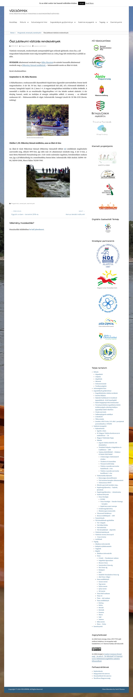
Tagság (102, 22)
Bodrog (101, 603)
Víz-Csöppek (101, 523)
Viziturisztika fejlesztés (104, 476)
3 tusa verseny (101, 537)
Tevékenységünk (101, 386)
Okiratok (98, 381)
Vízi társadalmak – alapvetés (106, 530)
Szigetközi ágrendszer (106, 560)
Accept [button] (81, 3)
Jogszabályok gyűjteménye (61, 22)
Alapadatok (99, 374)
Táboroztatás (99, 419)
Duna (98, 556)
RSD (100, 572)
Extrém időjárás (100, 395)
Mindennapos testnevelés (107, 511)
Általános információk (102, 544)
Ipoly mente (103, 589)
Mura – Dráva (101, 624)
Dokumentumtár (100, 384)
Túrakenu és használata (108, 461)
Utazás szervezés (100, 412)
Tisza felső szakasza (103, 593)
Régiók (97, 551)
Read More (90, 3)
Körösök (101, 610)
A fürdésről (99, 417)
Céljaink (98, 377)
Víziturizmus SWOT (105, 483)
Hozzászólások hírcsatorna (102, 676)
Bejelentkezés (98, 671)
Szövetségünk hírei (39, 22)
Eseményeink (116, 22)
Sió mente (102, 591)
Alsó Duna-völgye (104, 577)
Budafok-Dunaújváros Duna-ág (109, 575)
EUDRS (102, 499)
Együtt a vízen (101, 431)
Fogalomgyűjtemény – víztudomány (109, 492)
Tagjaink (98, 549)
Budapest (102, 570)
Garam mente (103, 582)
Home (12, 33)
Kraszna (101, 612)
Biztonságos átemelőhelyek (108, 478)
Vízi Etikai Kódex (102, 525)
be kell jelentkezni (36, 229)
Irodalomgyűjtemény (106, 509)
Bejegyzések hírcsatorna (102, 674)
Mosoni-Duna (103, 563)
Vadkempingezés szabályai (104, 414)
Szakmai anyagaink (86, 22)
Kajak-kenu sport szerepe (108, 506)
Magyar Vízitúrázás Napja (105, 438)
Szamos (101, 619)
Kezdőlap (13, 22)
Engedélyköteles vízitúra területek (106, 393)
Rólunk (23, 22)
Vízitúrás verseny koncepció (104, 534)
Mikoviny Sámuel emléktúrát (34, 65)
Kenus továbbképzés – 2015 (106, 516)
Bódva (101, 605)
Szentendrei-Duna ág (106, 565)
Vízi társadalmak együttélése (104, 520)
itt (65, 149)
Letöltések (98, 539)
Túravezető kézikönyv (104, 513)
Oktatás (99, 440)
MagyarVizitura (26, 46)
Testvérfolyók (99, 518)
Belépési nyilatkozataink (103, 546)
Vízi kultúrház (101, 527)
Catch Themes (120, 689)
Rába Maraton (47, 62)
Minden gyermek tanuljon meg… (108, 485)
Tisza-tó (99, 596)
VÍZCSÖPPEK (18, 11)
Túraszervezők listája (107, 464)
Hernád (101, 608)
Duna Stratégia (103, 497)
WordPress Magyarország (102, 678)
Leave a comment (40, 46)
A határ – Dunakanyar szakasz (109, 558)
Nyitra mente (103, 586)
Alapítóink (98, 379)
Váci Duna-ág (103, 567)
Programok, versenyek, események (29, 33)
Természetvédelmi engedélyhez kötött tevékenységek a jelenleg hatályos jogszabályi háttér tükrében (108, 407)
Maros (101, 615)
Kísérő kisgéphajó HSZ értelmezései (107, 403)
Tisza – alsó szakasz (103, 598)
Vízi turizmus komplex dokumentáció (111, 480)
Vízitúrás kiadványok (102, 532)
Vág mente (102, 584)
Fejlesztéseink (99, 428)
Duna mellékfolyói (103, 579)
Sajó (100, 617)
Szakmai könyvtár (103, 494)
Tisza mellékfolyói (103, 600)
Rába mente (101, 622)
